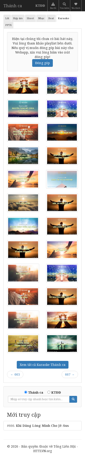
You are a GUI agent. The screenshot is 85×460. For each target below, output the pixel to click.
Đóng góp (42, 63)
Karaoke (63, 18)
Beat (51, 18)
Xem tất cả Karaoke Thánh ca (43, 364)
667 (70, 374)
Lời (7, 18)
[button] (76, 5)
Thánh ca (12, 5)
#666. (38, 425)
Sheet (30, 18)
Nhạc (41, 18)
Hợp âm (18, 18)
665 (15, 374)
